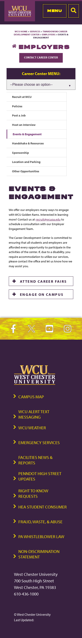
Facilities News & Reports (35, 460)
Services (35, 31)
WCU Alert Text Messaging (33, 414)
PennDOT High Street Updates (39, 476)
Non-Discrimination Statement (38, 554)
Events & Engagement (27, 134)
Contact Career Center (41, 57)
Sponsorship (20, 153)
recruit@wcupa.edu (48, 219)
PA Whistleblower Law (41, 536)
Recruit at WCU (22, 97)
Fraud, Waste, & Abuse (40, 521)
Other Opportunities (25, 171)
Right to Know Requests (33, 493)
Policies (17, 106)
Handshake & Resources (28, 143)
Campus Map (31, 396)
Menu (54, 10)
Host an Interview (24, 125)
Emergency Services (39, 442)
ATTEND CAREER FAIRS (43, 281)
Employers (48, 34)
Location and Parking (26, 162)
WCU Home (21, 31)
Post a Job (19, 115)
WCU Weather (32, 427)
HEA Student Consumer (42, 507)
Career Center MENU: (41, 73)
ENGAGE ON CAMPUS (41, 294)
